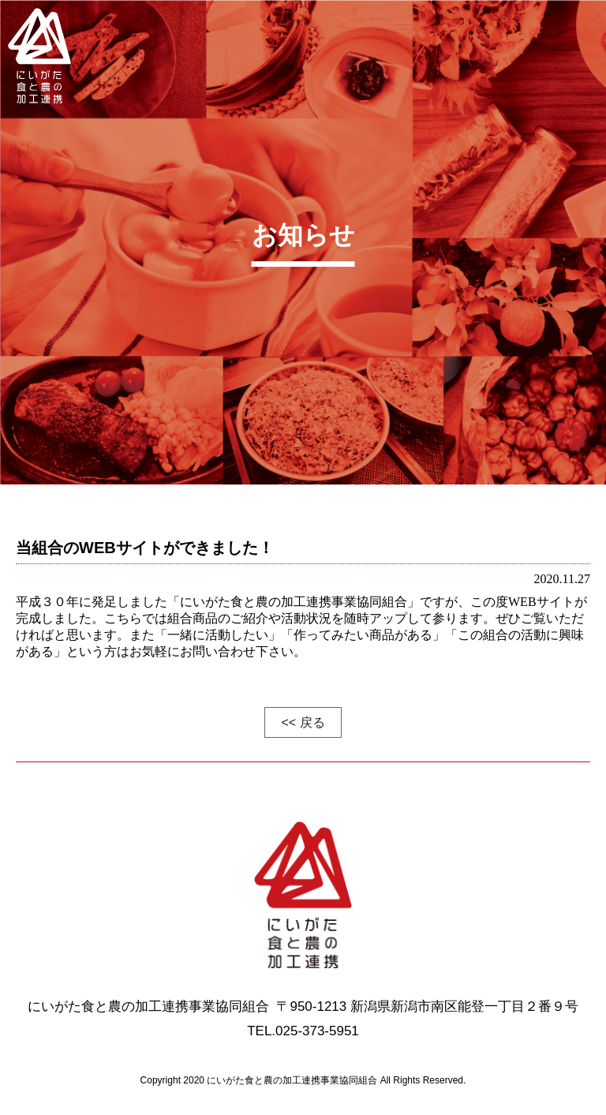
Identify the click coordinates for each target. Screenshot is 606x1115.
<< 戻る (302, 722)
